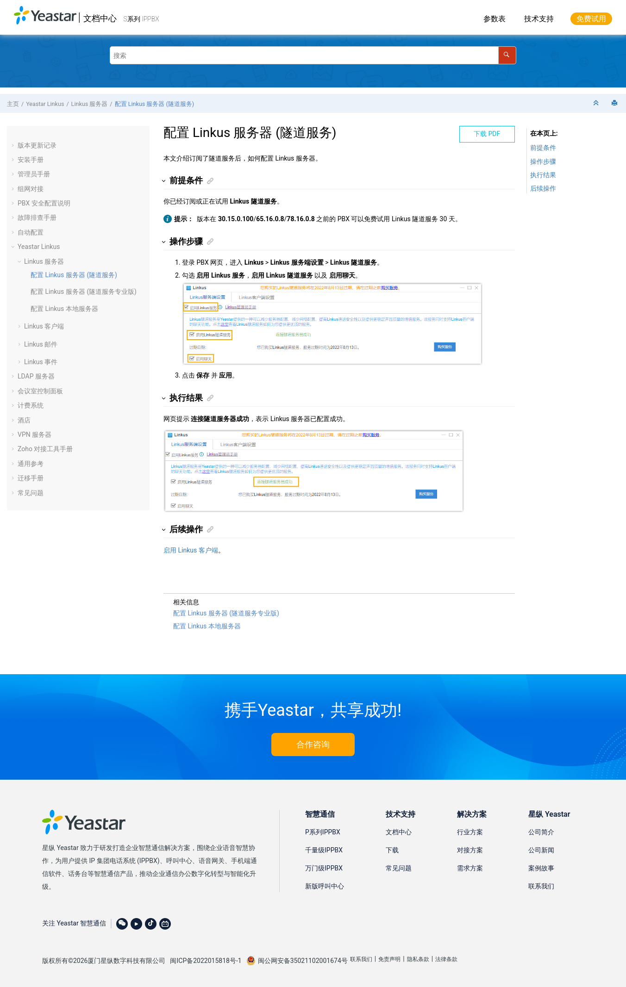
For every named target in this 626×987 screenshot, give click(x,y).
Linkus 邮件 (40, 344)
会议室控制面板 (40, 391)
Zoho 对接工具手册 (45, 449)
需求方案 (470, 868)
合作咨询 (313, 744)
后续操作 (543, 188)
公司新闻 (541, 850)
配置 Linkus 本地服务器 (64, 308)
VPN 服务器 (34, 434)
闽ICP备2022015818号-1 (205, 960)
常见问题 (31, 493)
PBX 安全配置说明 (44, 203)
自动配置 (31, 232)
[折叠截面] (597, 103)
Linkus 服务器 (89, 103)
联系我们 (541, 886)
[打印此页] (615, 103)
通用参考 (31, 463)
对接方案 (470, 850)
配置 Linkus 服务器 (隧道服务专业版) (84, 291)
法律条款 (446, 959)
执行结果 (543, 175)
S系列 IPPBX (141, 19)
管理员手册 (34, 174)
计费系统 (31, 405)
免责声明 (389, 959)
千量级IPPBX (324, 850)
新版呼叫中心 (324, 886)
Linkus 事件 (40, 362)
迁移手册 (31, 478)
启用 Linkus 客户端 (190, 550)
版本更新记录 (37, 145)
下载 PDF (487, 133)
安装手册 (31, 159)
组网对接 (31, 188)
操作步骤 (543, 161)
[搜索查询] (313, 55)
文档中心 (100, 18)
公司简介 (541, 832)
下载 (392, 850)
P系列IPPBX (322, 832)
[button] (14, 145)
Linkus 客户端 (44, 326)
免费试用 (591, 18)
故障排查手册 (37, 217)
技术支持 (539, 18)
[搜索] (507, 55)
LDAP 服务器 (36, 376)
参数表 (494, 18)
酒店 (24, 420)
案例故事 (541, 868)
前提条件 (543, 147)
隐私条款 (418, 959)
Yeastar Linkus (45, 103)
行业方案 (470, 832)
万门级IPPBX (324, 868)
